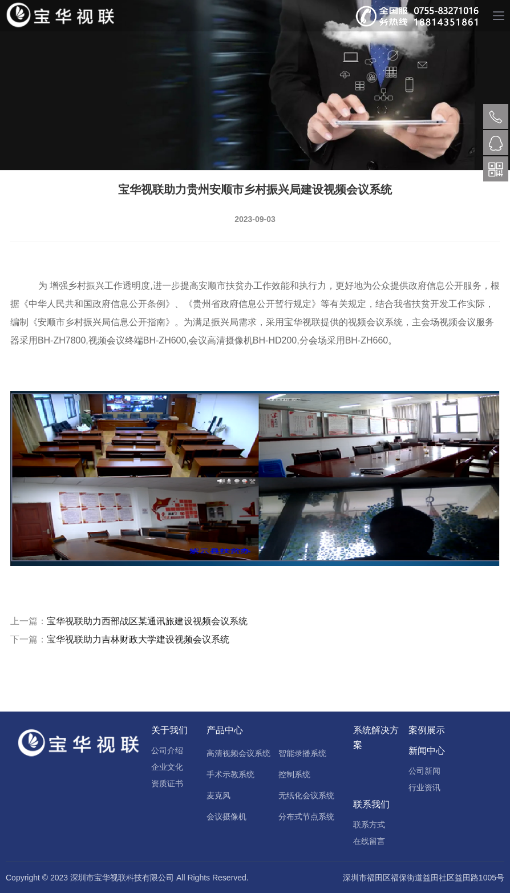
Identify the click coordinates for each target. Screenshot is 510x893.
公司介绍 (167, 750)
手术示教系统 (230, 774)
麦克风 (218, 795)
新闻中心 (426, 750)
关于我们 (169, 730)
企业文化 (167, 766)
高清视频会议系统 (238, 753)
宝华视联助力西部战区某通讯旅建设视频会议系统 (147, 621)
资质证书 (167, 783)
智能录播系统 (302, 753)
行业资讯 (424, 787)
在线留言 (369, 841)
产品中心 (225, 730)
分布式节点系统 (306, 816)
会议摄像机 (226, 816)
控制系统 (294, 774)
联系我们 (371, 804)
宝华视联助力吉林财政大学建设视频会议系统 (138, 639)
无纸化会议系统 (306, 795)
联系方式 (369, 824)
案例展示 (426, 730)
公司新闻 (424, 770)
